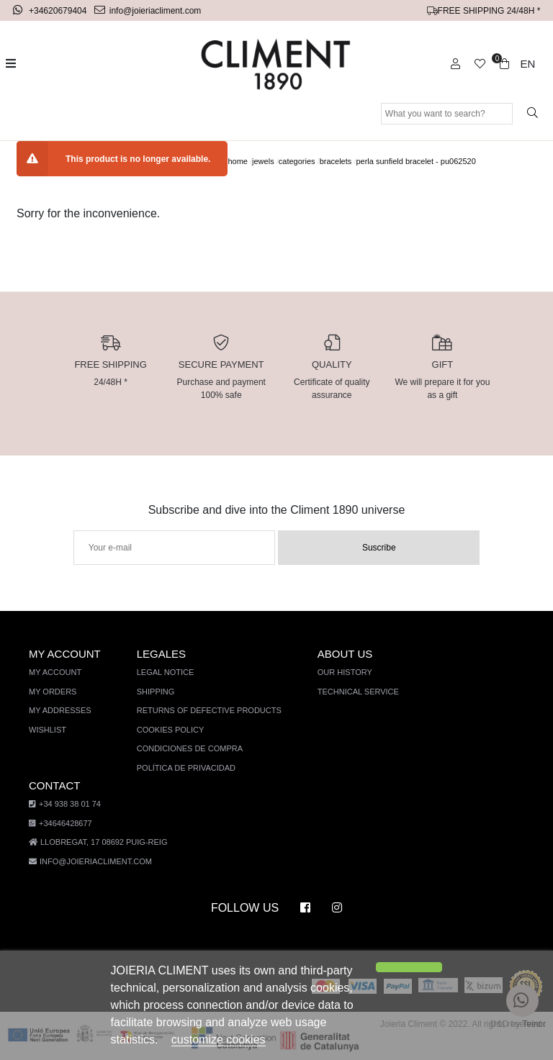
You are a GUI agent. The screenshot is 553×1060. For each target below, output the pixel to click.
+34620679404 (52, 10)
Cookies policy (168, 730)
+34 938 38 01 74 (63, 805)
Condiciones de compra (187, 748)
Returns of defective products (205, 710)
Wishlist (47, 730)
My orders (51, 692)
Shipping (154, 692)
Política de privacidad (183, 768)
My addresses (59, 710)
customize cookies (162, 1039)
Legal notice (164, 672)
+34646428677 (60, 823)
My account (55, 672)
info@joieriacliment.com (149, 10)
